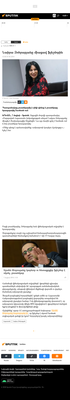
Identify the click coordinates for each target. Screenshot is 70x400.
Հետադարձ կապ (35, 375)
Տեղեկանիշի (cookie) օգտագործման (14, 375)
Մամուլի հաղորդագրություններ (52, 369)
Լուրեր (3, 350)
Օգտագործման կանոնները (25, 369)
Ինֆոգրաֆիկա (46, 350)
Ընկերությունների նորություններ (13, 372)
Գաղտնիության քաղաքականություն (39, 372)
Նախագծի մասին (7, 369)
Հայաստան (6, 321)
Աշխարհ (21, 350)
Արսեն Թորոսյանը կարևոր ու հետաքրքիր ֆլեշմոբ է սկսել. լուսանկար (34, 271)
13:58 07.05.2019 (8, 57)
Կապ (38, 369)
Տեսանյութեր (59, 350)
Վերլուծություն (32, 350)
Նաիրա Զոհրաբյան (19, 321)
